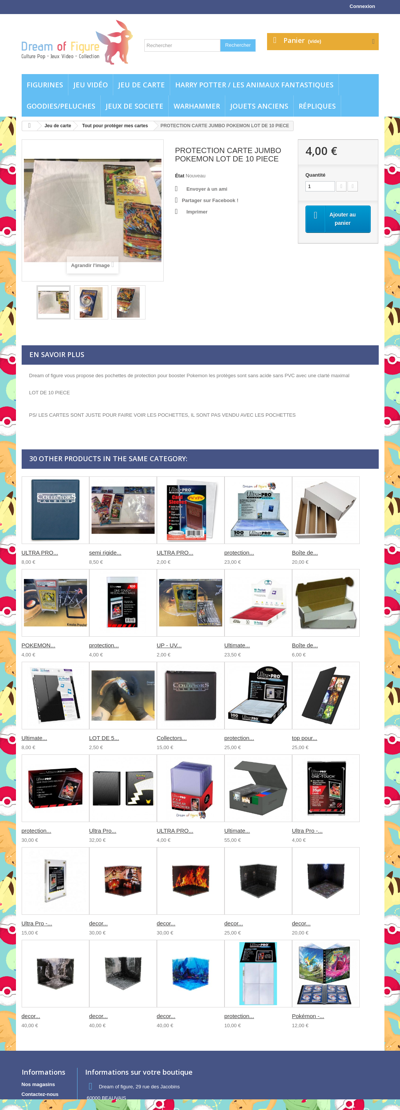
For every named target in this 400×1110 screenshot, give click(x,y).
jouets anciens (259, 106)
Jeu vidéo (90, 84)
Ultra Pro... (103, 830)
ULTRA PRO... (40, 552)
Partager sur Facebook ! (210, 200)
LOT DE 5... (104, 738)
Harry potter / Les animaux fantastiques (254, 84)
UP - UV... (169, 645)
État (180, 176)
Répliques (317, 106)
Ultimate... (237, 645)
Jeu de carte (141, 84)
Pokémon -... (308, 1016)
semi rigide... (105, 552)
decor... (98, 923)
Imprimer (197, 212)
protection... (239, 552)
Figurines (45, 84)
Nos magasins (38, 1084)
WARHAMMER (197, 106)
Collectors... (172, 738)
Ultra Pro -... (307, 830)
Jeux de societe (134, 106)
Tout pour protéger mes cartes (115, 125)
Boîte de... (305, 552)
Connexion (362, 6)
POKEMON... (38, 645)
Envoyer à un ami (207, 189)
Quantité (315, 175)
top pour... (305, 738)
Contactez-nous (40, 1094)
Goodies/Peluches (61, 106)
